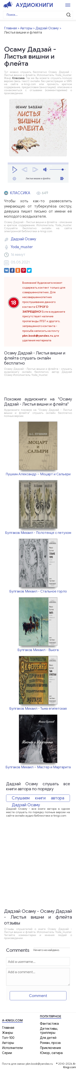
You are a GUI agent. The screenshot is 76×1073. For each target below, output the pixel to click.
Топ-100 (8, 1038)
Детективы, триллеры (49, 1031)
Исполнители (12, 1048)
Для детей (48, 1038)
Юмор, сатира (51, 1053)
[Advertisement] (38, 865)
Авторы (8, 1043)
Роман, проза (50, 1043)
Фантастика (49, 1024)
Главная (8, 1028)
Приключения (50, 1048)
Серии (7, 1053)
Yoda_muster (22, 247)
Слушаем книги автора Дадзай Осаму (38, 799)
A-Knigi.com (69, 1065)
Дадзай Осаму (23, 239)
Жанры (7, 1033)
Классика (18, 78)
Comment (38, 995)
